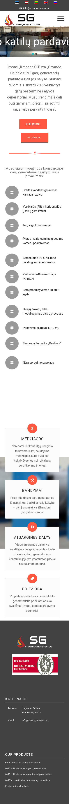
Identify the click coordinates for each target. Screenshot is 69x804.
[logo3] (28, 18)
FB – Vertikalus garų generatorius (22, 762)
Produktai (34, 137)
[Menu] (59, 18)
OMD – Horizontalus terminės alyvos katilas (28, 774)
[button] (33, 54)
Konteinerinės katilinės (17, 786)
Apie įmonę (33, 124)
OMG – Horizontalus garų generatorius (25, 768)
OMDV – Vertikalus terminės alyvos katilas (27, 780)
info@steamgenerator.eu (35, 720)
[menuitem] (59, 18)
